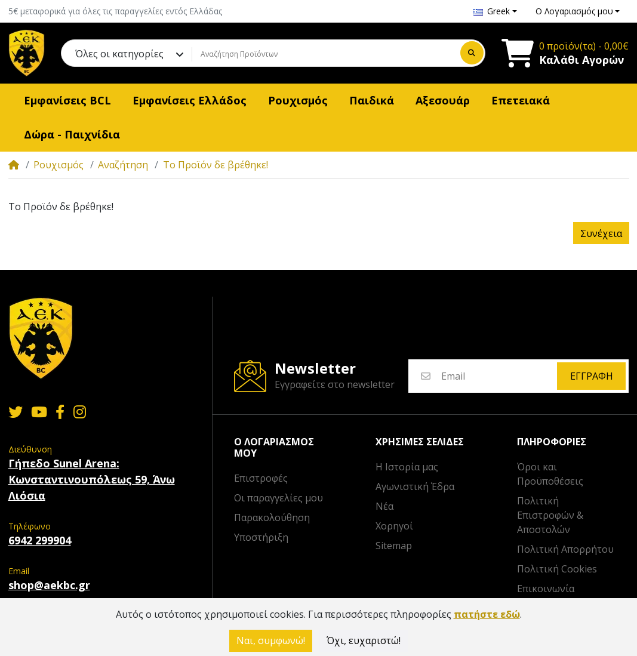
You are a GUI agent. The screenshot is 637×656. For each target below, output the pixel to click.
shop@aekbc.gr (49, 585)
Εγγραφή (591, 376)
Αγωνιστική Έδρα (415, 486)
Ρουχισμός (58, 164)
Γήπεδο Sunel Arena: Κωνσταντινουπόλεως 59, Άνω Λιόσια (91, 479)
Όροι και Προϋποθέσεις (550, 474)
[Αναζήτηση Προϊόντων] (324, 54)
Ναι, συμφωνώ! (270, 640)
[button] (495, 11)
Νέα (384, 506)
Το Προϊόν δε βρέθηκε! (215, 164)
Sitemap (394, 545)
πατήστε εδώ (487, 614)
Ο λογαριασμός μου (274, 447)
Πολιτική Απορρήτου (565, 549)
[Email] (498, 376)
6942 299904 (39, 540)
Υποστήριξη (261, 537)
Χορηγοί (394, 525)
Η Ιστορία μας (407, 466)
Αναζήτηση (123, 164)
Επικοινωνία (545, 588)
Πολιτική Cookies (557, 568)
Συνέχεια (601, 233)
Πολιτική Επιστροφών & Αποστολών (550, 515)
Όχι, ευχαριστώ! (364, 640)
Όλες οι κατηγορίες (119, 53)
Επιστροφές (261, 478)
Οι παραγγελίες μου (278, 497)
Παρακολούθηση (272, 517)
